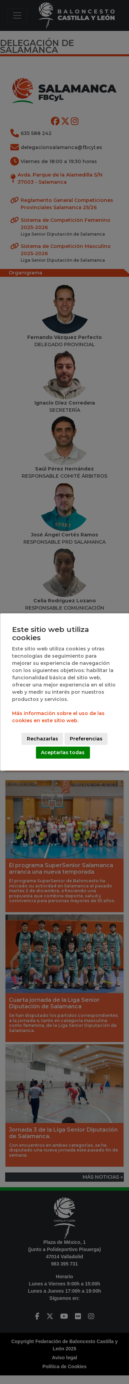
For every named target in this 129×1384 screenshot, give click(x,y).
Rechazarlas (42, 739)
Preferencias (86, 739)
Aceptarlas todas (63, 752)
